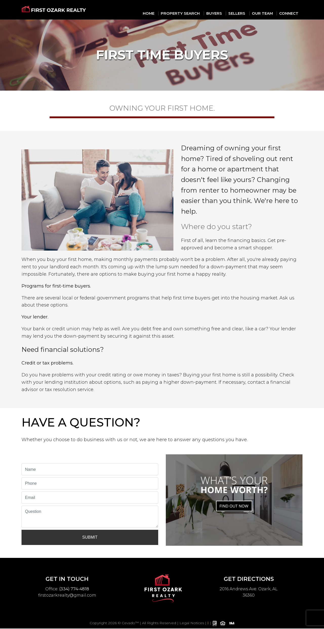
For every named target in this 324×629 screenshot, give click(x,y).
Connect (290, 12)
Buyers (222, 12)
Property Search (192, 12)
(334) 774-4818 (74, 587)
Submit (89, 536)
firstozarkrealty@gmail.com (67, 593)
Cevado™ (131, 623)
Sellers (243, 12)
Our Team (266, 12)
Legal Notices (192, 623)
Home (163, 12)
